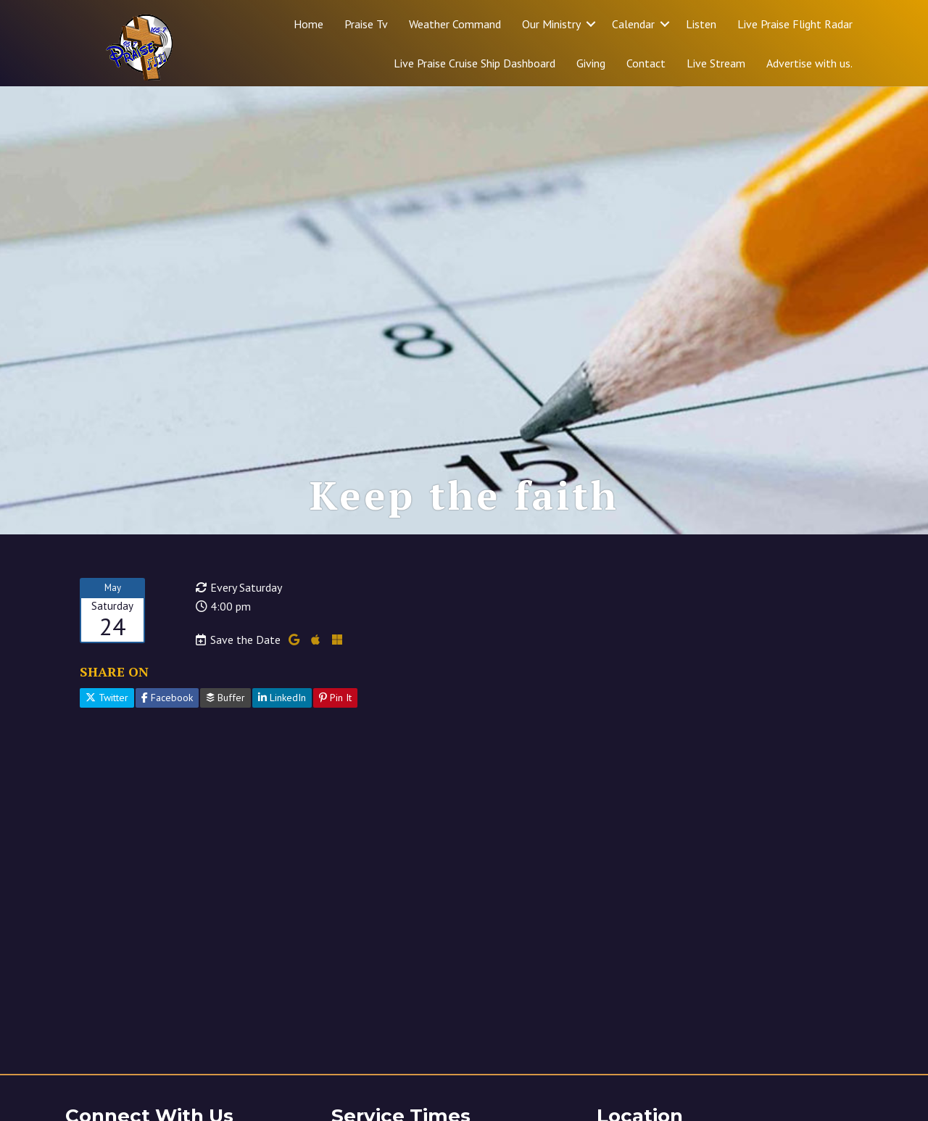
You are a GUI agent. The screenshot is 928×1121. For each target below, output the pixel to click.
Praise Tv (366, 24)
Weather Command (455, 24)
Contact (646, 63)
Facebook (167, 697)
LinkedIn (282, 697)
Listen (701, 24)
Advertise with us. (809, 63)
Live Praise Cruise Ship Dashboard (474, 63)
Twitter (107, 697)
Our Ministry (551, 24)
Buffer (225, 697)
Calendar (633, 24)
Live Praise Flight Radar (795, 24)
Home (308, 24)
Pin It (335, 697)
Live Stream (716, 63)
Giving (590, 63)
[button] (591, 24)
